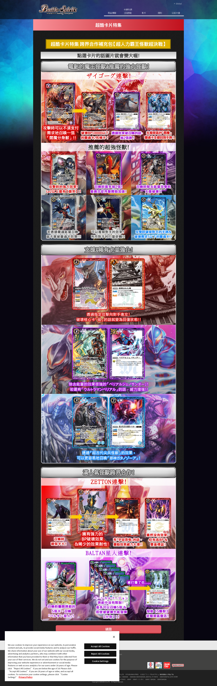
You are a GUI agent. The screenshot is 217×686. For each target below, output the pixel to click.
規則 (160, 12)
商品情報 (112, 12)
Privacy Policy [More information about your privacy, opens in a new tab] (25, 677)
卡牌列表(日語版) (128, 11)
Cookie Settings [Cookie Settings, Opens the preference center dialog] (100, 661)
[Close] (114, 637)
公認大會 (176, 12)
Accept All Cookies (100, 646)
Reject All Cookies (100, 653)
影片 (144, 12)
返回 (108, 629)
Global (179, 3)
